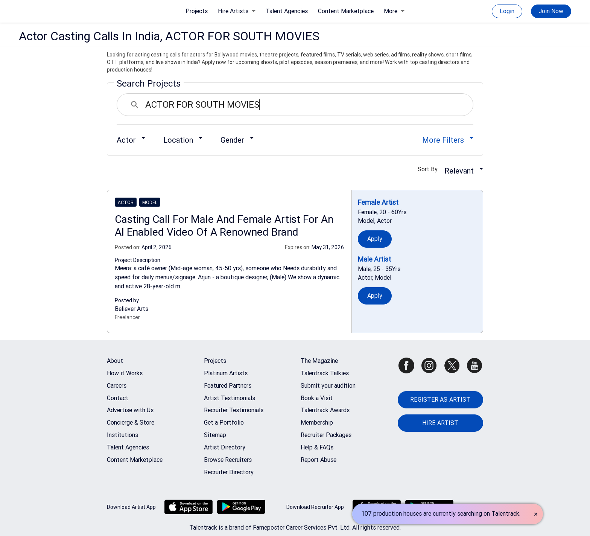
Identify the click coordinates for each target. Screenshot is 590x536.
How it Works (125, 373)
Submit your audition (328, 385)
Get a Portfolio (224, 422)
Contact (117, 398)
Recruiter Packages (326, 435)
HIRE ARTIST (440, 422)
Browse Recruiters (228, 459)
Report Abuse (318, 459)
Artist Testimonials (229, 398)
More (394, 11)
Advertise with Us (130, 410)
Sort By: (430, 169)
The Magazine (319, 360)
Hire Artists (236, 11)
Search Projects (149, 83)
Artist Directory (224, 447)
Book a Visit (317, 398)
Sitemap (215, 435)
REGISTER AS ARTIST (440, 399)
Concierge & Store (130, 422)
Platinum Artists (226, 373)
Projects (197, 11)
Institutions (122, 435)
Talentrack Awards (325, 410)
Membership (317, 422)
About (115, 360)
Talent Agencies (287, 11)
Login (507, 11)
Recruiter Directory (229, 472)
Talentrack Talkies (325, 373)
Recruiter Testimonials (233, 410)
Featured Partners (227, 385)
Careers (116, 385)
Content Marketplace (346, 11)
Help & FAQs (317, 447)
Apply (375, 238)
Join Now (551, 11)
